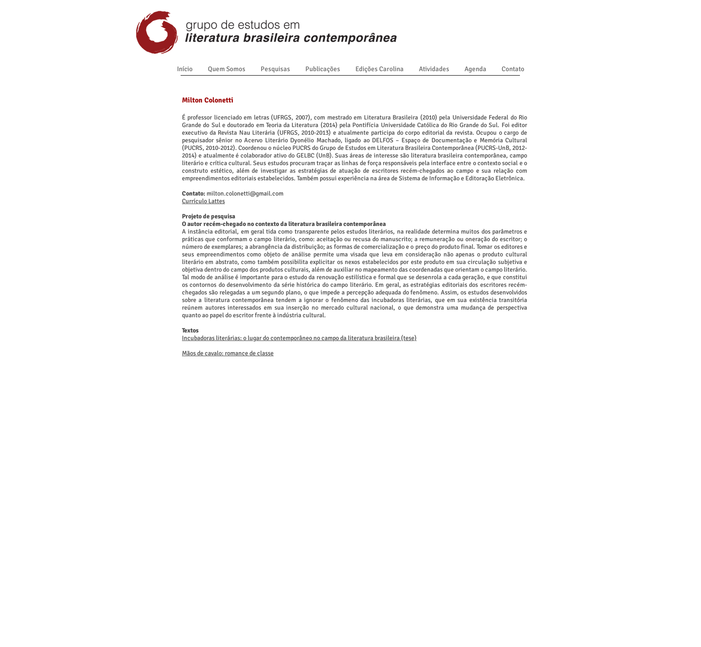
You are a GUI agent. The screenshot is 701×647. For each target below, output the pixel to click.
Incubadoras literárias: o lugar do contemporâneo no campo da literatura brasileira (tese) (299, 338)
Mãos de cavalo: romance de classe (228, 353)
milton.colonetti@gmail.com (245, 193)
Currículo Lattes (203, 201)
